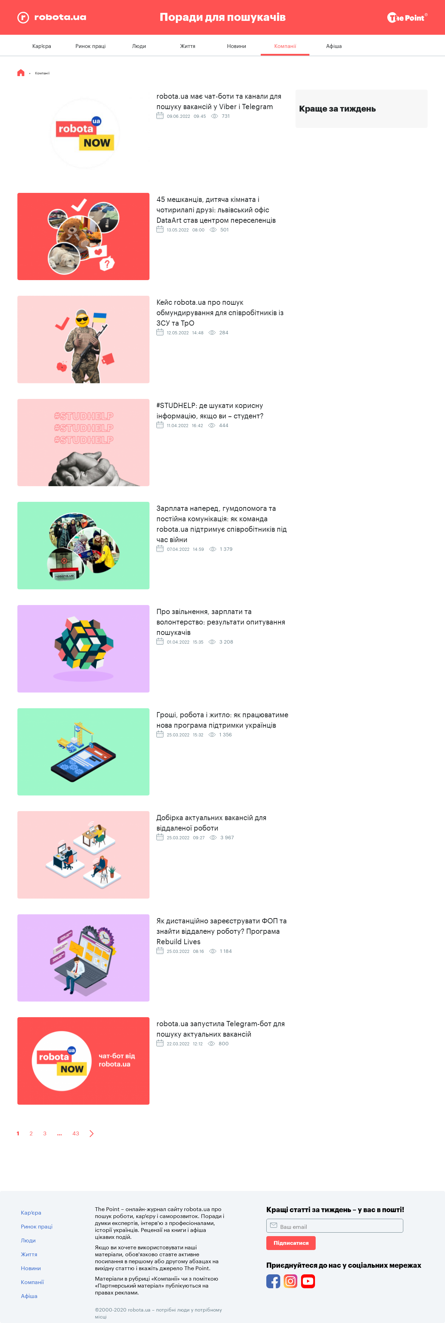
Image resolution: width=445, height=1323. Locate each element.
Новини (236, 45)
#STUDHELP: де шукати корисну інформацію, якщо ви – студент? (210, 409)
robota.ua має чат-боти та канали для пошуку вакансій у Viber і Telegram (218, 100)
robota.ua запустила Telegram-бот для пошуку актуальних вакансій (220, 1027)
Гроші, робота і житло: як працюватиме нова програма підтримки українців (222, 718)
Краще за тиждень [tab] (337, 109)
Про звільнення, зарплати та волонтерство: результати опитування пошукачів (220, 621)
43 (75, 1132)
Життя (187, 45)
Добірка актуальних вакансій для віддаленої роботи (211, 821)
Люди (139, 45)
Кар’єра (41, 45)
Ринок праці (90, 45)
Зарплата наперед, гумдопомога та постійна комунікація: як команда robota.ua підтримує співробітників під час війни (221, 522)
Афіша (334, 45)
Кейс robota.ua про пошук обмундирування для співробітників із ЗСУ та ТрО (220, 311)
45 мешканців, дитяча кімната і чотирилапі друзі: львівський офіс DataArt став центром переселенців (216, 208)
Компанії (285, 45)
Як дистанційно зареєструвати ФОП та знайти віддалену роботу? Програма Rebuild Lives (221, 930)
